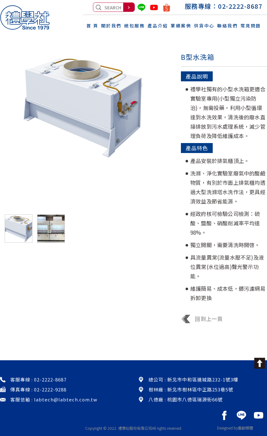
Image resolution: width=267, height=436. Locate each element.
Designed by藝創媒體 (235, 427)
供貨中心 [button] (204, 25)
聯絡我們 (227, 25)
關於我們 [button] (111, 25)
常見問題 (250, 25)
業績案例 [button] (181, 25)
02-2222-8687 (240, 6)
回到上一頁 (202, 318)
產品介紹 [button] (158, 25)
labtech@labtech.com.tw (65, 399)
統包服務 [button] (134, 25)
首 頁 (92, 25)
